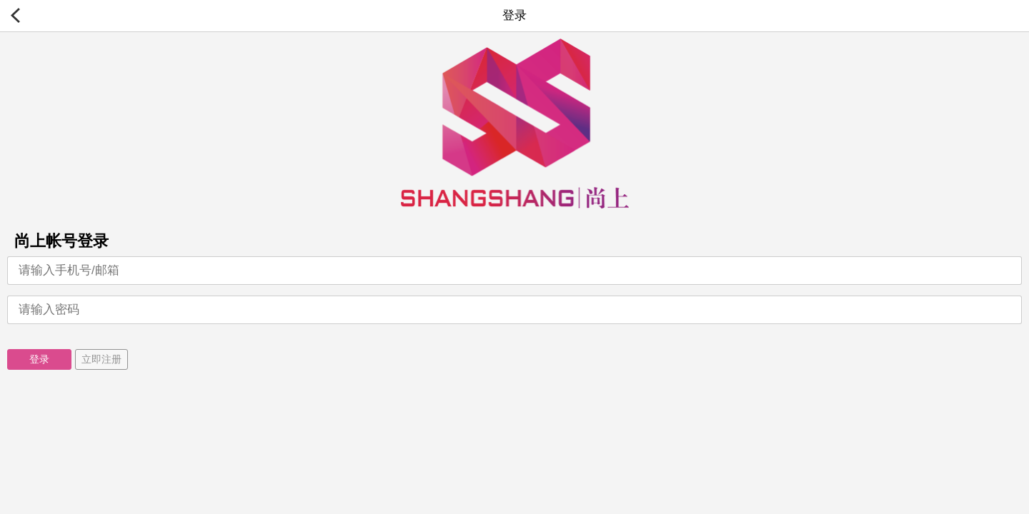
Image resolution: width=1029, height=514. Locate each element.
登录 (39, 359)
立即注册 (101, 359)
